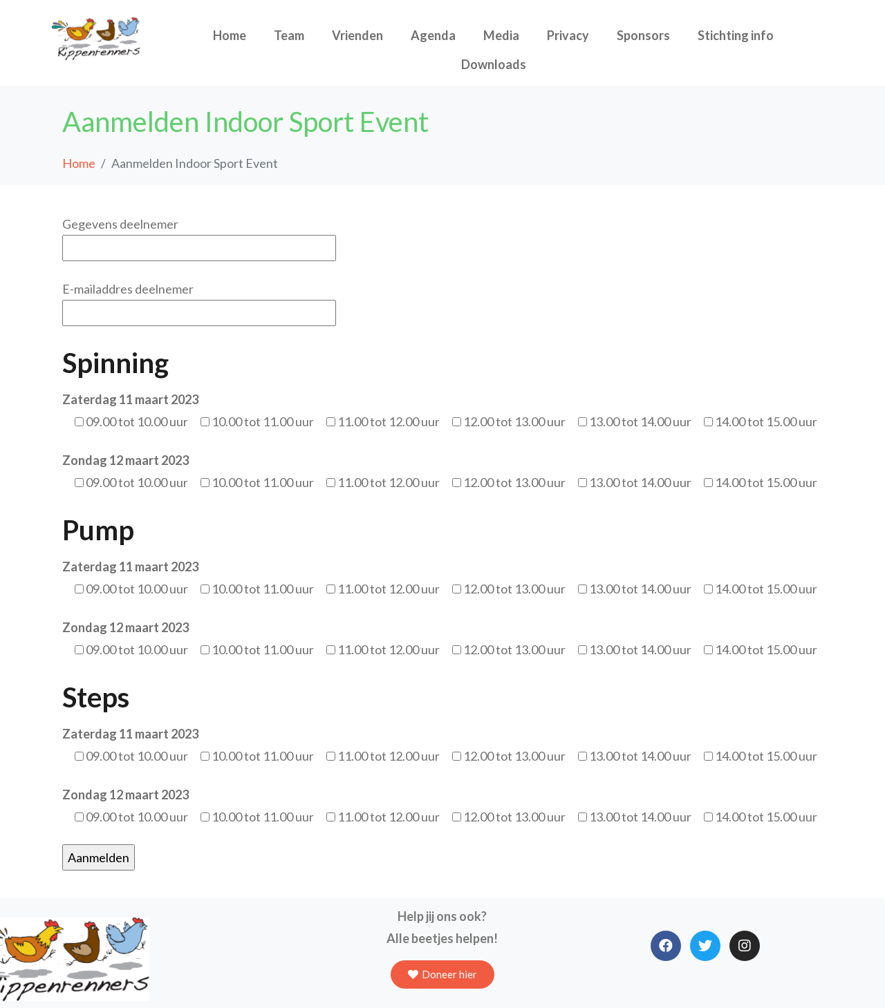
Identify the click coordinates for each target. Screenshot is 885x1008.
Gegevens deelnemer (199, 236)
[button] (442, 974)
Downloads (493, 64)
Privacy (568, 35)
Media (501, 35)
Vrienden (357, 35)
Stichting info (736, 35)
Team (289, 35)
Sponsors (643, 35)
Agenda (433, 35)
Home (229, 35)
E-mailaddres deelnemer (199, 301)
